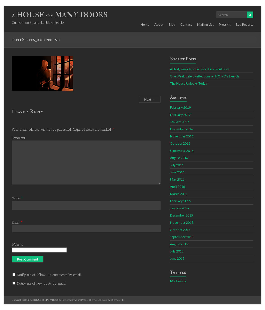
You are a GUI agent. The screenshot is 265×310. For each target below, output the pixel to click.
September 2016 (182, 150)
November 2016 (181, 136)
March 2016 (178, 194)
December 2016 (181, 129)
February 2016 (180, 201)
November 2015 (181, 222)
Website (17, 245)
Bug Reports (244, 24)
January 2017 (179, 122)
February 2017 (180, 114)
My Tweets (178, 281)
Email (17, 222)
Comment (18, 138)
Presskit (225, 24)
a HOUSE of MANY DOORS (60, 15)
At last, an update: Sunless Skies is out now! (200, 69)
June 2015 (177, 258)
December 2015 (181, 215)
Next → (149, 99)
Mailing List (205, 24)
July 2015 (177, 251)
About (158, 24)
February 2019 (180, 107)
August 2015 (179, 244)
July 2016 (177, 165)
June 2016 (177, 172)
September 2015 (182, 237)
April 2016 (177, 186)
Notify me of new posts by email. (41, 283)
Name (17, 198)
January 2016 (179, 208)
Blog (172, 24)
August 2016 (179, 158)
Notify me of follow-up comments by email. (49, 275)
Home (144, 24)
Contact (186, 24)
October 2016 (180, 143)
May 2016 (177, 179)
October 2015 (180, 230)
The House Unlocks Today (188, 83)
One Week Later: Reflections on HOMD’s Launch (204, 76)
